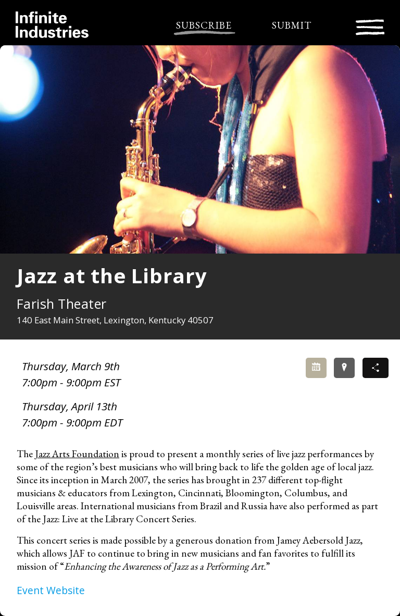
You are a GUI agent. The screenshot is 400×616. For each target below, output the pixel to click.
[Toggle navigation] (370, 25)
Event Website (51, 590)
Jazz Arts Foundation (77, 453)
